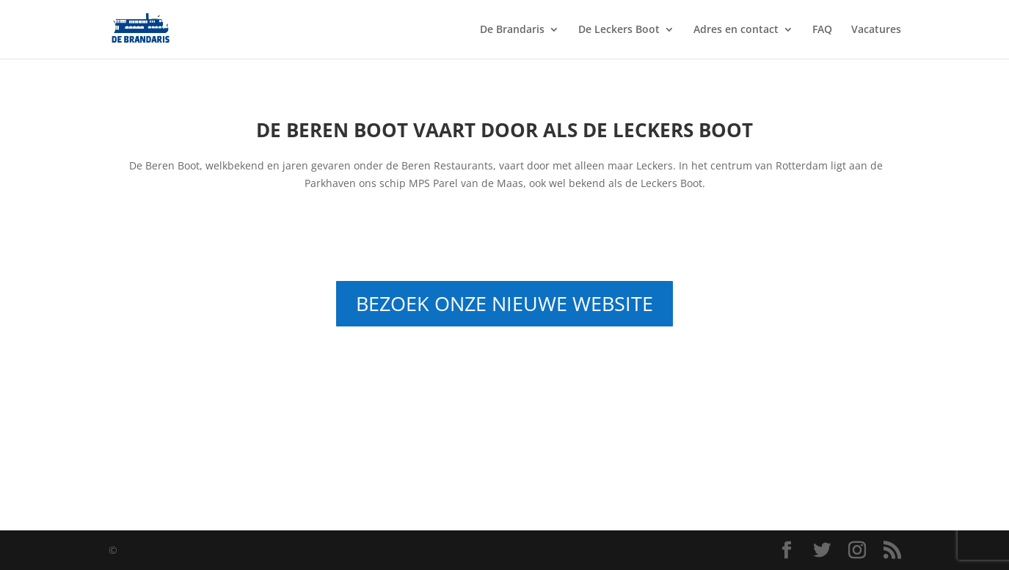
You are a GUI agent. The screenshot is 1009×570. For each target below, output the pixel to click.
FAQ (822, 30)
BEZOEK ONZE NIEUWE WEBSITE (504, 303)
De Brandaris (512, 30)
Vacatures (876, 30)
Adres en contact (736, 30)
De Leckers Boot (619, 30)
